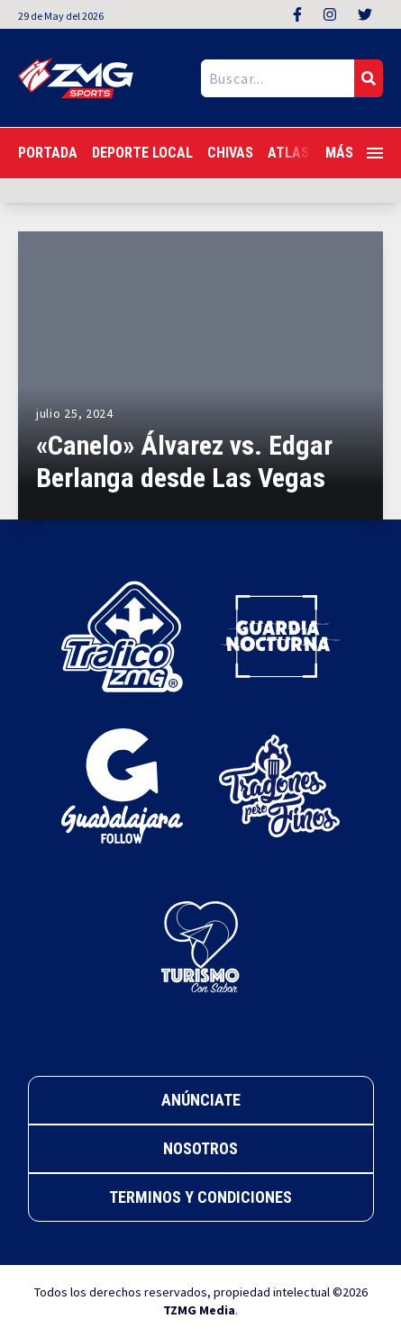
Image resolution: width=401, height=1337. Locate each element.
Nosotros (200, 1148)
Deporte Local (142, 152)
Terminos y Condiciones (200, 1197)
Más (354, 152)
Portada (47, 152)
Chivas (230, 152)
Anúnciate (201, 1099)
